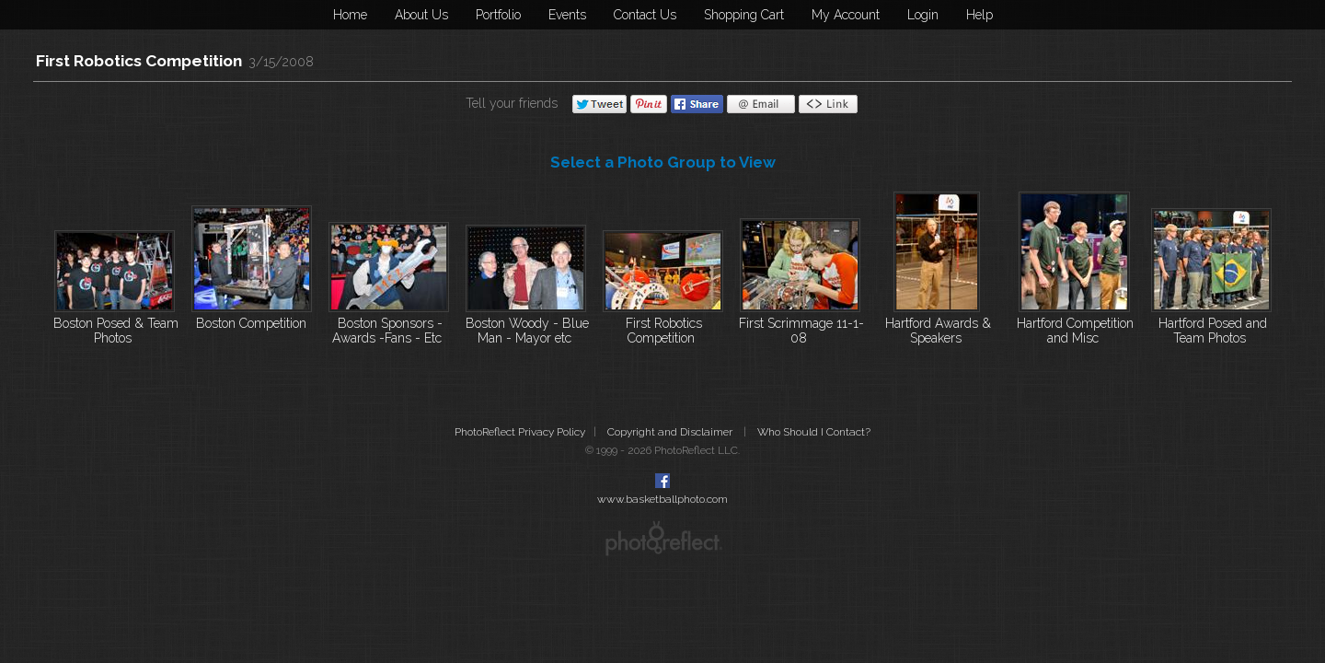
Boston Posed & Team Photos (116, 330)
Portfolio (498, 14)
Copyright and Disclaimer (671, 431)
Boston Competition (251, 323)
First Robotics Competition (139, 61)
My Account (846, 14)
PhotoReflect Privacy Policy (520, 431)
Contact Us (645, 14)
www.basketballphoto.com (662, 499)
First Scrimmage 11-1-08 (801, 330)
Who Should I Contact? (813, 431)
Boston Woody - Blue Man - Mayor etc (527, 330)
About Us (421, 14)
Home (350, 14)
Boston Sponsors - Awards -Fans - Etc (387, 330)
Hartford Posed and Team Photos (1212, 330)
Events (567, 14)
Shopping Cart (744, 14)
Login (923, 14)
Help (979, 14)
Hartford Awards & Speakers (938, 330)
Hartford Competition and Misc (1075, 330)
